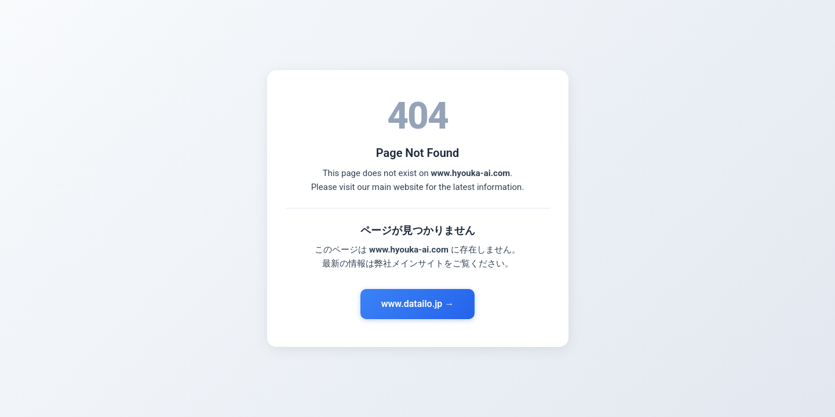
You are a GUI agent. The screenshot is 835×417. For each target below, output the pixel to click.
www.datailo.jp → (417, 303)
